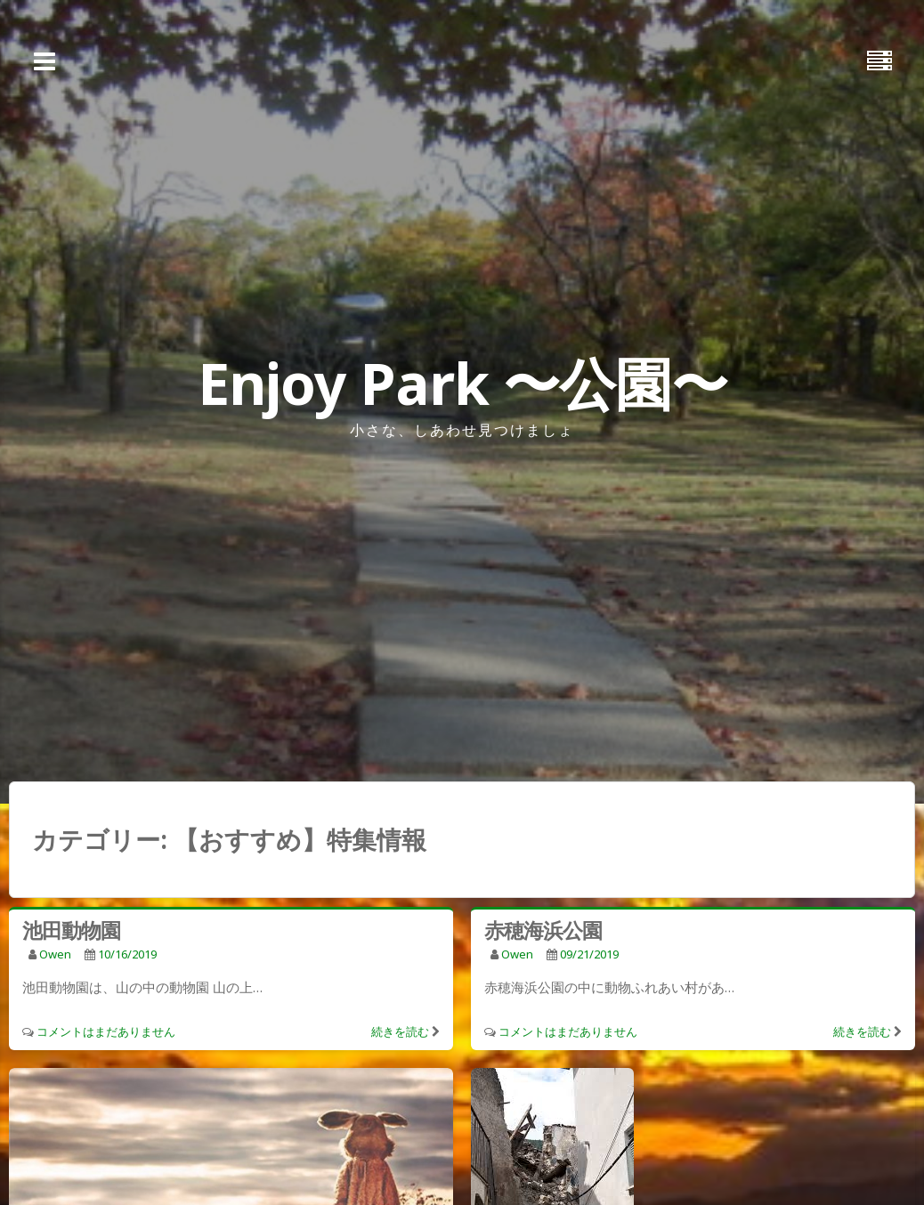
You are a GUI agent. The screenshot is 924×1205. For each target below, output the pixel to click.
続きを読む (400, 1031)
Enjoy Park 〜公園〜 (462, 383)
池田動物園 (71, 930)
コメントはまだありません (105, 1031)
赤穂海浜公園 (543, 930)
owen (55, 954)
